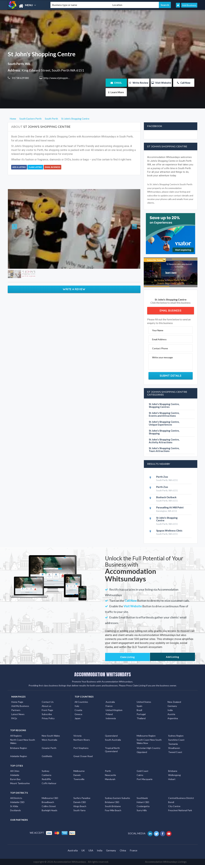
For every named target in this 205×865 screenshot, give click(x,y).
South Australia (113, 739)
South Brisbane (113, 806)
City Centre (174, 806)
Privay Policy (48, 718)
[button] (18, 229)
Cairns (140, 775)
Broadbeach (48, 802)
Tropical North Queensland (112, 750)
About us (46, 706)
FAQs (14, 718)
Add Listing (172, 656)
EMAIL (116, 82)
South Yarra (79, 810)
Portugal (141, 714)
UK (83, 850)
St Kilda (14, 806)
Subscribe (47, 714)
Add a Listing (19, 167)
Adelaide (14, 775)
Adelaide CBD (17, 802)
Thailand (141, 718)
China (123, 850)
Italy (77, 706)
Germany (172, 706)
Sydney (45, 771)
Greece (78, 714)
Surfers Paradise (81, 798)
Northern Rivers (81, 739)
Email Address (159, 339)
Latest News (17, 714)
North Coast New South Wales (22, 741)
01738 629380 (20, 77)
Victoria (77, 735)
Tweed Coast (175, 752)
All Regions (16, 735)
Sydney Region (175, 735)
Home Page (17, 701)
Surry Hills (142, 810)
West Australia (49, 739)
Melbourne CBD (50, 798)
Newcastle (110, 775)
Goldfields (47, 756)
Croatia (78, 710)
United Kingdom (114, 710)
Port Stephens (81, 748)
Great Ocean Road (83, 756)
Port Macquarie (144, 779)
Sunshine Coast (176, 739)
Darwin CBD (79, 802)
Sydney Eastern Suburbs (117, 798)
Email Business (52, 167)
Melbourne (79, 771)
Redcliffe (46, 779)
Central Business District (181, 798)
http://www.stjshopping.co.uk (59, 77)
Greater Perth (49, 748)
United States (144, 701)
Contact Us (48, 701)
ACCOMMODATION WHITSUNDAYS (102, 674)
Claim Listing (35, 167)
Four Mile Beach (113, 810)
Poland (109, 714)
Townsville (78, 779)
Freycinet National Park (180, 810)
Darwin (77, 775)
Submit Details (171, 375)
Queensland (111, 735)
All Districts (16, 798)
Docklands (15, 810)
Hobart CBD (143, 802)
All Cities (14, 771)
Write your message (162, 357)
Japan (77, 718)
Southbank (142, 798)
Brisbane (172, 771)
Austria (171, 714)
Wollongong (174, 775)
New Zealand (174, 701)
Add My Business (20, 706)
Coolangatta (143, 806)
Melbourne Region (146, 735)
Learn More (116, 92)
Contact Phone (160, 348)
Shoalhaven (174, 748)
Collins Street (49, 806)
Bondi (171, 802)
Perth (108, 771)
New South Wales (51, 735)
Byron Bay (15, 779)
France (109, 706)
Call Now (183, 82)
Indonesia (111, 718)
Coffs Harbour (49, 783)
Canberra (46, 775)
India (170, 710)
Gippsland (142, 752)
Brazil (139, 710)
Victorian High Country (148, 748)
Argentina (173, 718)
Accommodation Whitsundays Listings (166, 861)
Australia (110, 701)
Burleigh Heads (49, 810)
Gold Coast (142, 771)
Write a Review (74, 289)
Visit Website (161, 82)
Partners (15, 710)
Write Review (138, 82)
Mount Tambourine (20, 783)
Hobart (171, 779)
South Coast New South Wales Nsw (149, 741)
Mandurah (110, 779)
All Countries (81, 701)
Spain (139, 706)
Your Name (157, 330)
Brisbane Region (18, 748)
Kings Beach (79, 806)
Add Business (189, 5)
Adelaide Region (18, 756)
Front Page (47, 710)
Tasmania (173, 743)
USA (91, 850)
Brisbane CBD (112, 802)
